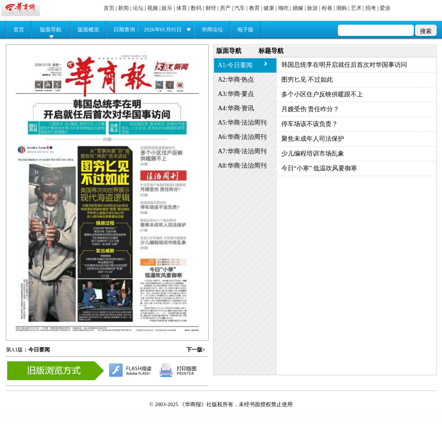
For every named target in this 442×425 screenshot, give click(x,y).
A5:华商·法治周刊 (242, 122)
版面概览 (88, 29)
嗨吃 (283, 8)
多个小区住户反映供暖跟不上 (322, 94)
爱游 (385, 8)
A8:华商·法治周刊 (242, 165)
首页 (109, 8)
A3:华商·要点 (236, 94)
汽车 (239, 8)
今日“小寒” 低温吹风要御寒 (319, 168)
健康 (268, 8)
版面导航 (50, 29)
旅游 (312, 8)
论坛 (138, 8)
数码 (196, 8)
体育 (181, 8)
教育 (254, 8)
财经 (211, 8)
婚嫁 (298, 8)
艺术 (356, 8)
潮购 (341, 8)
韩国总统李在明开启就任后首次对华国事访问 (344, 64)
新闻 (123, 8)
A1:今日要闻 (235, 65)
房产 (225, 8)
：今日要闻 (36, 350)
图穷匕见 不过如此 (307, 79)
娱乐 (167, 8)
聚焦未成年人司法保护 (312, 138)
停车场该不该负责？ (309, 124)
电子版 (245, 29)
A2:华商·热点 (236, 79)
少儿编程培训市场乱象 (312, 153)
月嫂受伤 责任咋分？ (310, 109)
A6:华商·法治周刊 (242, 137)
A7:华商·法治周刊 (242, 151)
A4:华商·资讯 (236, 108)
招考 (370, 8)
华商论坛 (212, 29)
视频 (152, 8)
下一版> (196, 350)
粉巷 (327, 8)
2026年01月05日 (163, 29)
